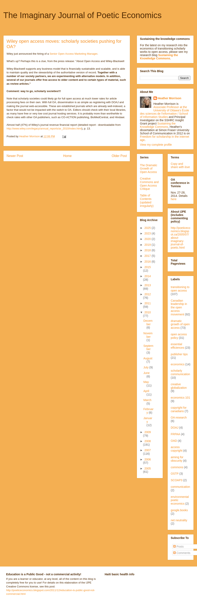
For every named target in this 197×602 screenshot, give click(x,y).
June (146, 373)
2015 (147, 267)
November (147, 335)
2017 (148, 255)
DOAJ (174, 427)
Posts (178, 546)
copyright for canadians (179, 409)
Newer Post (15, 156)
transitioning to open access (180, 288)
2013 (147, 285)
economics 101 (180, 397)
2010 (147, 312)
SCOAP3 (176, 480)
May (146, 382)
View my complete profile (156, 144)
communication (180, 486)
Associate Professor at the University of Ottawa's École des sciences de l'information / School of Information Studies (164, 112)
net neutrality (179, 520)
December (147, 322)
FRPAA (175, 434)
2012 (147, 294)
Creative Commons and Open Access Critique (149, 183)
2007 (147, 450)
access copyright (176, 448)
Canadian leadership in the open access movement (179, 307)
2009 (147, 432)
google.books (179, 510)
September (148, 347)
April (146, 391)
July (146, 367)
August (147, 358)
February (148, 410)
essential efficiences (177, 346)
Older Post (119, 156)
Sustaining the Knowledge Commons (158, 125)
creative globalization (179, 386)
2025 (148, 227)
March (147, 400)
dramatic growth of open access (180, 324)
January (147, 419)
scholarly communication (180, 372)
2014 (147, 276)
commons (177, 467)
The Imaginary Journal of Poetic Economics (82, 15)
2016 (148, 261)
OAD (174, 440)
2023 (148, 233)
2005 (147, 468)
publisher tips (179, 354)
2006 (147, 459)
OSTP (175, 473)
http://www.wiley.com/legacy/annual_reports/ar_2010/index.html (44, 128)
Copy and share (180, 165)
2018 (148, 250)
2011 (147, 303)
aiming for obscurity (177, 459)
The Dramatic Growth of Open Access (148, 169)
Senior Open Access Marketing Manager (73, 53)
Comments (181, 553)
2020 (148, 239)
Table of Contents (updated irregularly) (146, 200)
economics (177, 364)
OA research (179, 417)
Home (67, 156)
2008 (147, 441)
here (173, 199)
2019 (148, 244)
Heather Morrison (169, 98)
